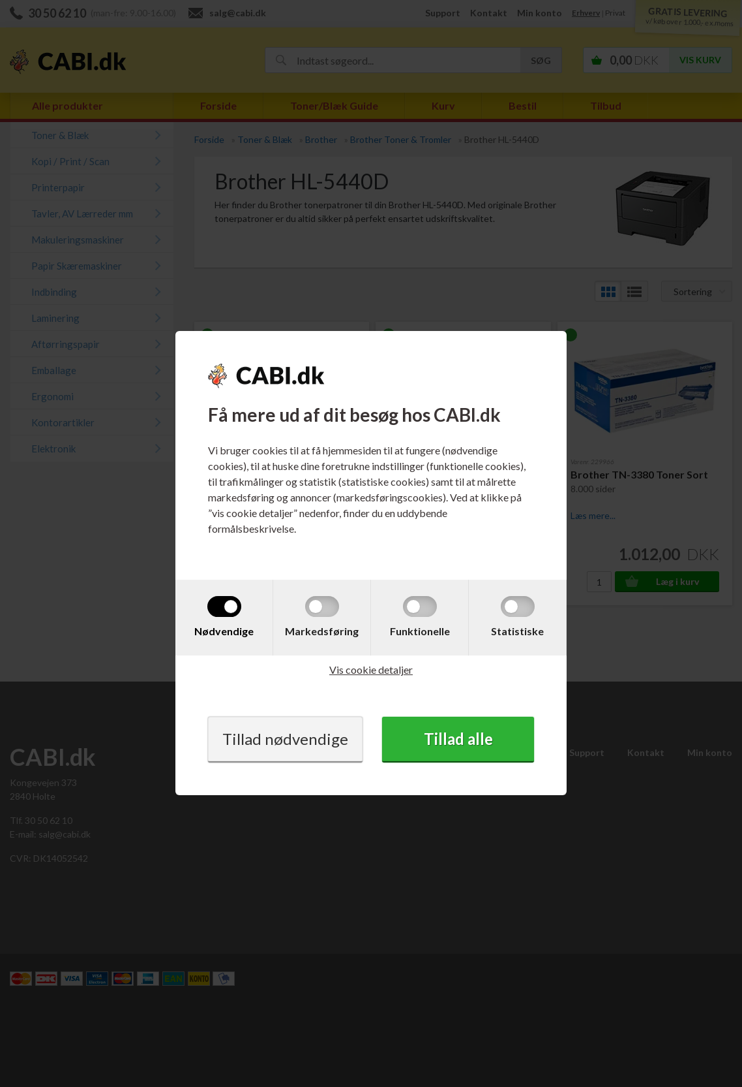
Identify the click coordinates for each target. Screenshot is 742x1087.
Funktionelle (420, 631)
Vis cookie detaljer (371, 669)
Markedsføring (322, 631)
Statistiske (517, 631)
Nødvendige (224, 631)
